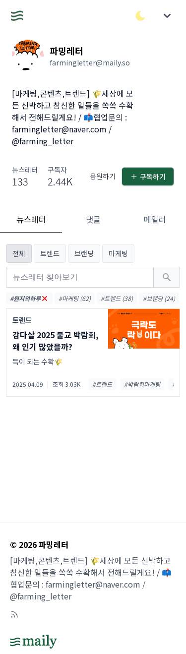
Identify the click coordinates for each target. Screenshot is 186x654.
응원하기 (103, 176)
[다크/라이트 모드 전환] (140, 16)
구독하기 (148, 176)
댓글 (93, 219)
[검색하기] (166, 277)
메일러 (155, 219)
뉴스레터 (31, 219)
